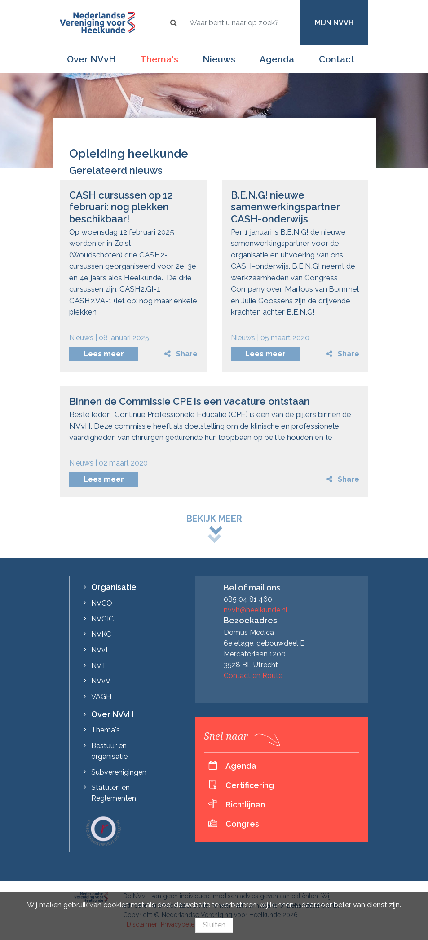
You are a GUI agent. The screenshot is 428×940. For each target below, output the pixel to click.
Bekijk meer (214, 518)
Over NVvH (91, 59)
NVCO (101, 603)
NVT (98, 665)
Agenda (277, 59)
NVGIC (102, 619)
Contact (336, 59)
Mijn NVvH (334, 22)
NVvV (100, 681)
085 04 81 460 (248, 599)
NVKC (101, 634)
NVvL (100, 650)
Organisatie (114, 587)
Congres (242, 824)
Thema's (159, 59)
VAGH (101, 696)
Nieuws (219, 59)
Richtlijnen (245, 804)
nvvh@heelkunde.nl (255, 610)
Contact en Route (253, 675)
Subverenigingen (118, 772)
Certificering (249, 785)
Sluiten (214, 925)
